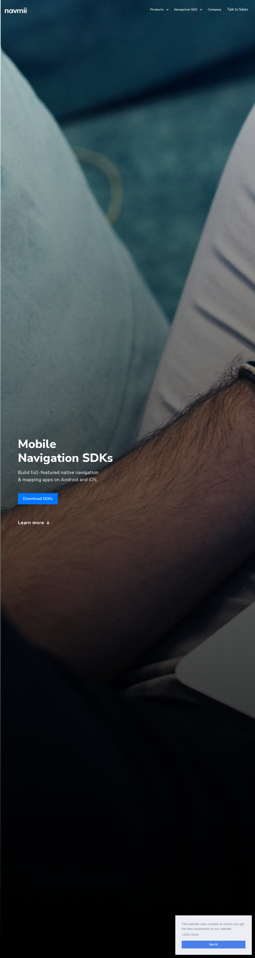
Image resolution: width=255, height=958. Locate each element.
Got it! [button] (213, 944)
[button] (159, 10)
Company (214, 9)
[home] (16, 11)
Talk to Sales (237, 9)
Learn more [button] (190, 934)
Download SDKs (38, 498)
